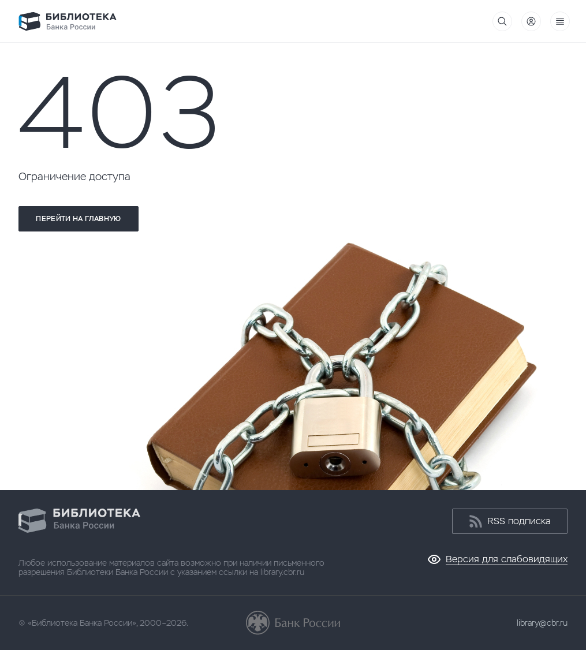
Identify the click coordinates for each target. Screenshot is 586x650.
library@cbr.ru (542, 623)
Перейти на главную (78, 218)
